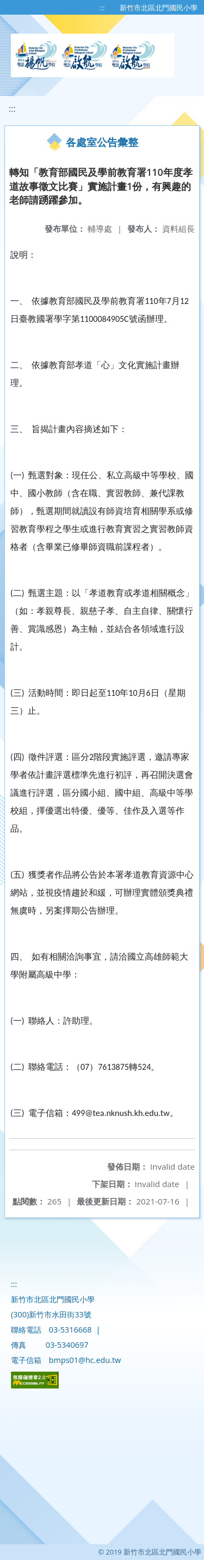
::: (102, 7)
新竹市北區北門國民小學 (158, 7)
